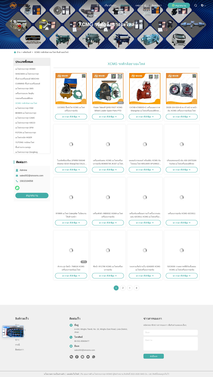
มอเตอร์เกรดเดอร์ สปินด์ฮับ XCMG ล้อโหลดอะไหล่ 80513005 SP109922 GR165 (145, 163)
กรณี (17, 345)
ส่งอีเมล (153, 356)
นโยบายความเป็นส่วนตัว (54, 374)
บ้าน (99, 5)
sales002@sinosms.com (31, 175)
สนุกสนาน (179, 5)
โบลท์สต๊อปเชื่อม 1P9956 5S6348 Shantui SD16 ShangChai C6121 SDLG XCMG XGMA (71, 163)
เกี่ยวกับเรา (110, 5)
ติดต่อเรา (157, 5)
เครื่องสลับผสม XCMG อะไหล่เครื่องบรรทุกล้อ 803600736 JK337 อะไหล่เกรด (108, 163)
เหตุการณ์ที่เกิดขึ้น (141, 5)
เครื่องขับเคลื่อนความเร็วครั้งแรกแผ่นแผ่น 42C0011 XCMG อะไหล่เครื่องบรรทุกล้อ (144, 216)
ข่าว (17, 340)
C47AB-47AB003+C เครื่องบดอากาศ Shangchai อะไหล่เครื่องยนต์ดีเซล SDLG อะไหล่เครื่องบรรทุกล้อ (144, 110)
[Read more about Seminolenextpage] (129, 288)
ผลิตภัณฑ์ (125, 5)
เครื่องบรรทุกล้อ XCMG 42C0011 (181, 213)
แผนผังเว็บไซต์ (73, 374)
